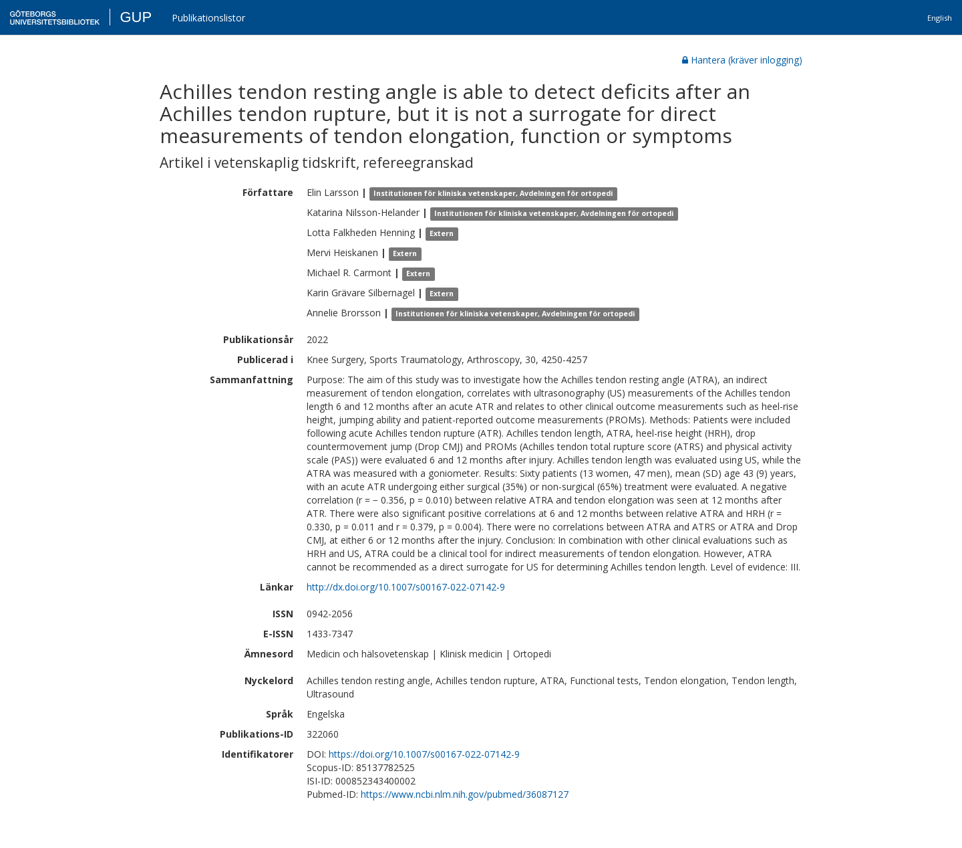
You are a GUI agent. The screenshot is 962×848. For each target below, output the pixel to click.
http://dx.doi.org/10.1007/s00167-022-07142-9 (406, 586)
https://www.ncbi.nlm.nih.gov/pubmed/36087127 (465, 794)
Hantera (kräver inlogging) (742, 60)
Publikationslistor (208, 17)
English (939, 18)
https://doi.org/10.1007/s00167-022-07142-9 (424, 754)
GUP (136, 17)
